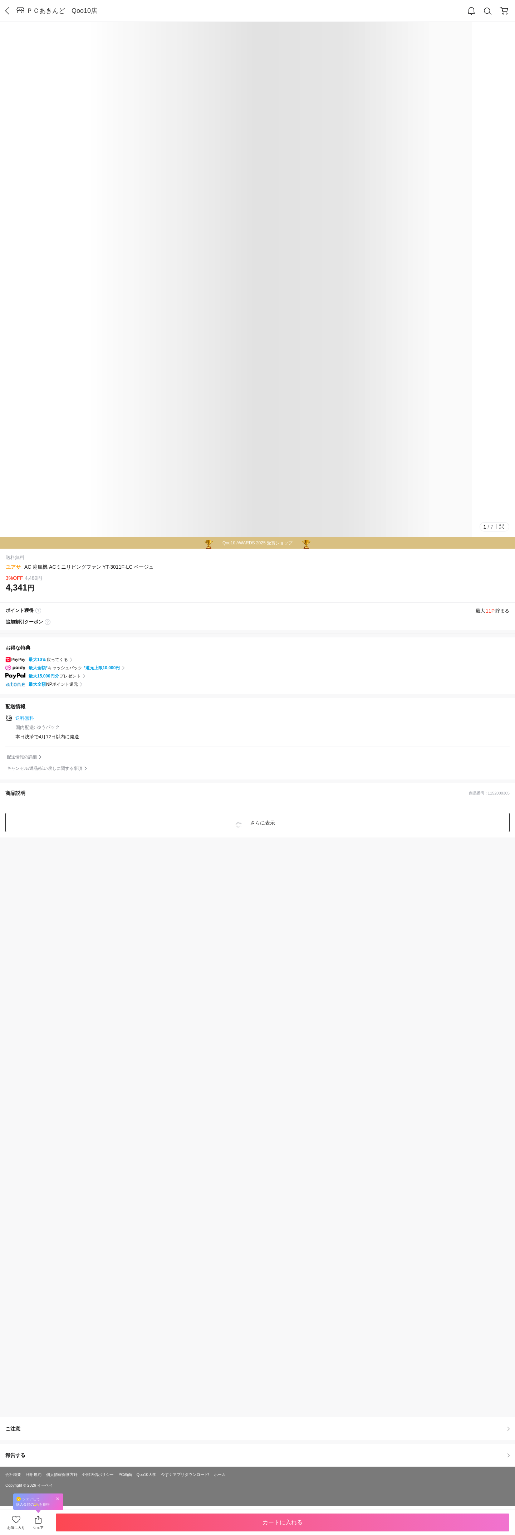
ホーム (220, 1474)
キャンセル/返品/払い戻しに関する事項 (44, 768)
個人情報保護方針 (62, 1474)
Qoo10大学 (146, 1474)
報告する (257, 1455)
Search (488, 11)
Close (57, 1498)
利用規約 (33, 1474)
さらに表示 (262, 823)
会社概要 (13, 1474)
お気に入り (16, 1528)
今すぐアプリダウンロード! (185, 1474)
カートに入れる (283, 1522)
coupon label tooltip (47, 622)
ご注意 (257, 1428)
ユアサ (13, 567)
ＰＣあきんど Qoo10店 (61, 10)
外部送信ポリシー (98, 1474)
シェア (38, 1528)
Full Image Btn (501, 526)
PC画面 (125, 1474)
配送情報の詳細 (22, 756)
